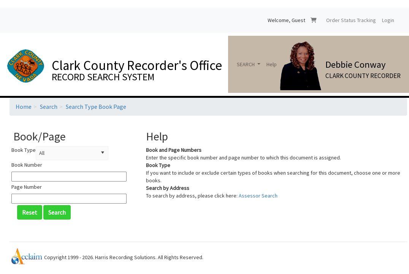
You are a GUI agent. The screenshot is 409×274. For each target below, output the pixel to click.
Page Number (26, 186)
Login (388, 20)
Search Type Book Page (96, 106)
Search (48, 106)
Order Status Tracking (351, 20)
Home (24, 106)
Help (271, 64)
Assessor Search (258, 195)
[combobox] (66, 153)
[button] (102, 153)
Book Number (26, 164)
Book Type (23, 150)
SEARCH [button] (246, 64)
